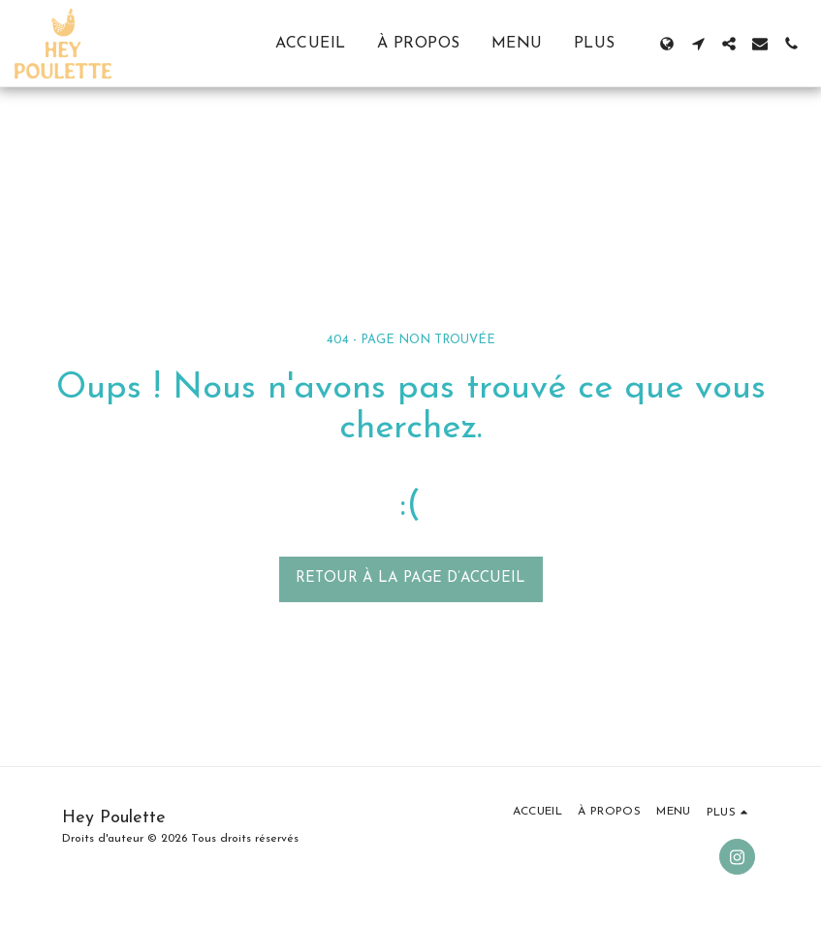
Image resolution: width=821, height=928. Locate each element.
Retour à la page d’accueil (410, 578)
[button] (697, 43)
